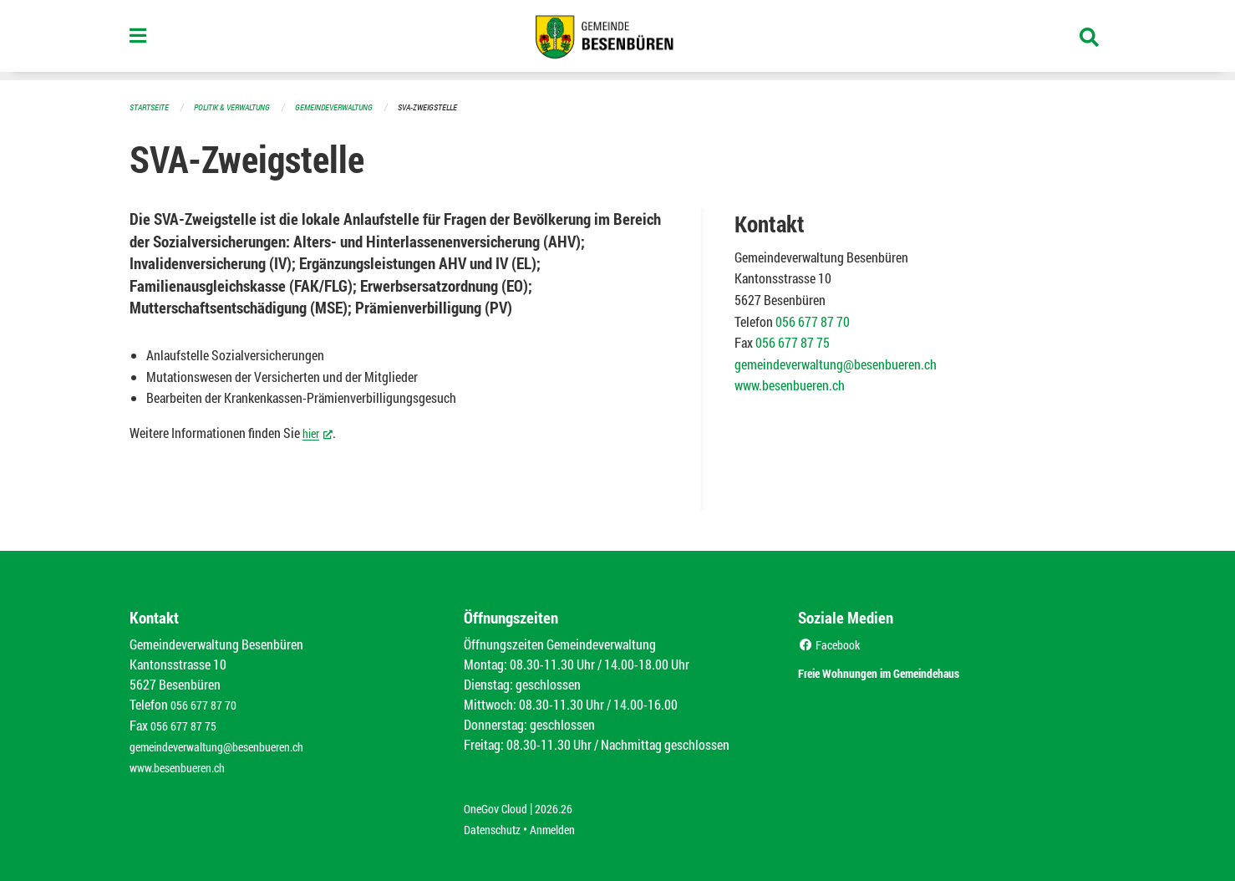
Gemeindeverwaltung (351, 106)
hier (319, 430)
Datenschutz (496, 824)
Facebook (832, 643)
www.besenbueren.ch (789, 384)
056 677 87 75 (792, 341)
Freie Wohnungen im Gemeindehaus (908, 669)
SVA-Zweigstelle (452, 106)
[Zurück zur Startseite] (617, 40)
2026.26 (565, 803)
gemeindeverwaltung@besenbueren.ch (835, 363)
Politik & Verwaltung (240, 106)
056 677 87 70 (812, 320)
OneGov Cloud (500, 803)
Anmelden (564, 824)
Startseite (151, 106)
